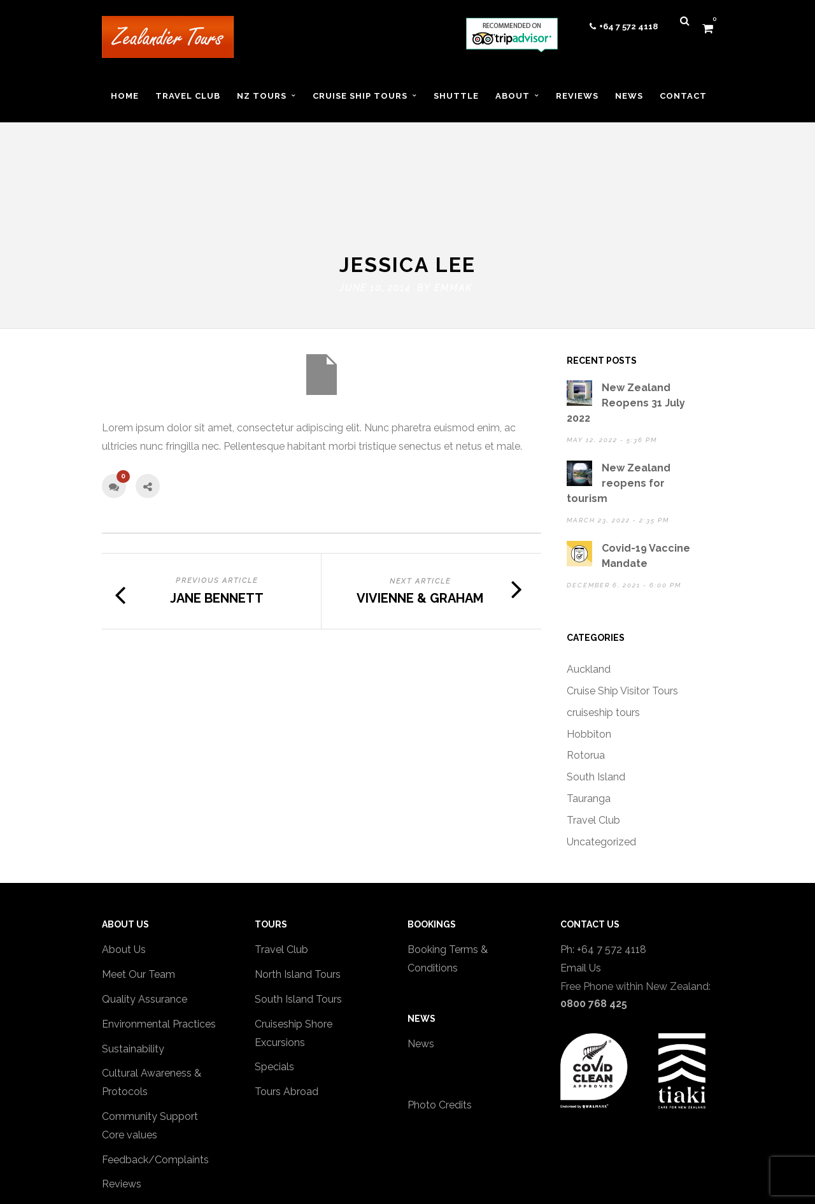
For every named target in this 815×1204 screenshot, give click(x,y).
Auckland (589, 585)
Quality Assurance (144, 915)
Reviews (121, 1100)
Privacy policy (134, 1125)
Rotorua (586, 671)
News (421, 959)
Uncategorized (601, 757)
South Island (596, 693)
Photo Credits (440, 1021)
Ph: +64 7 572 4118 (603, 865)
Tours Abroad (286, 1007)
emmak (453, 204)
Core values (129, 1050)
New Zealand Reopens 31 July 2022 (626, 318)
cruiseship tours (603, 628)
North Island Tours (298, 890)
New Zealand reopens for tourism (618, 399)
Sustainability (133, 964)
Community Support (150, 1032)
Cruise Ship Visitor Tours (622, 607)
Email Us (580, 884)
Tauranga (589, 714)
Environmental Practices (159, 939)
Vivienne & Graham (420, 514)
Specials (274, 983)
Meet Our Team (138, 890)
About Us (124, 865)
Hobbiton (589, 649)
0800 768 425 (593, 919)
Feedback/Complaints (155, 1075)
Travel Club (593, 735)
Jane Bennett (217, 513)
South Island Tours (298, 915)
